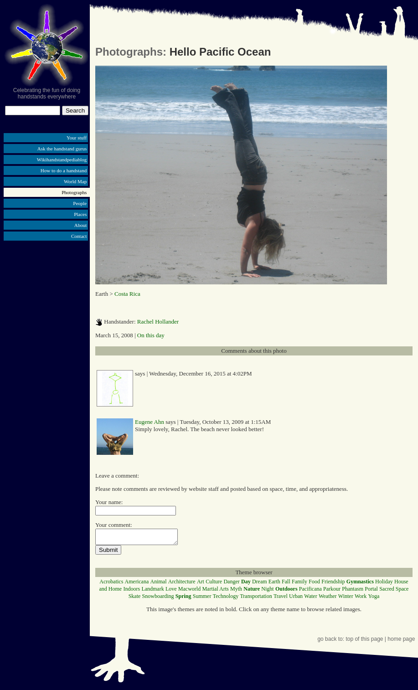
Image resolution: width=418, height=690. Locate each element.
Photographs (74, 192)
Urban (296, 599)
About (80, 225)
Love (171, 591)
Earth (274, 584)
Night (267, 591)
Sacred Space (393, 591)
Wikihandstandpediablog (62, 159)
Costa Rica (127, 293)
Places (80, 214)
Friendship (333, 584)
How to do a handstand (64, 170)
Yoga (374, 599)
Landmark (152, 591)
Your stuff (77, 137)
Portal (371, 591)
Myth (236, 591)
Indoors (131, 591)
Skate (135, 599)
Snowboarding (158, 599)
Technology (225, 599)
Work (360, 599)
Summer (202, 599)
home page (401, 642)
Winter (345, 599)
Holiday (384, 584)
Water (310, 599)
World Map (75, 181)
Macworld (189, 591)
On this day (151, 335)
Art (200, 584)
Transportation (256, 599)
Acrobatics (111, 584)
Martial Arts (215, 591)
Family (299, 584)
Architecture (182, 584)
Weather (328, 599)
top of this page (364, 642)
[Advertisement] (47, 313)
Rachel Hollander (158, 321)
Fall (286, 584)
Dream (259, 584)
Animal (158, 584)
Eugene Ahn (149, 421)
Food (314, 584)
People (80, 203)
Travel (281, 599)
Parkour (332, 591)
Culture (214, 584)
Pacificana (310, 591)
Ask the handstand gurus (62, 148)
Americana (137, 584)
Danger (231, 584)
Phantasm (352, 591)
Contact (79, 236)
